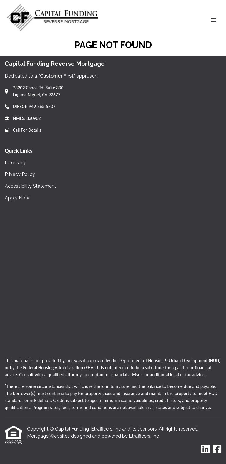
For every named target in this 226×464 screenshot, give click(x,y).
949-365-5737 (42, 106)
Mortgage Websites (49, 436)
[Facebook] (217, 449)
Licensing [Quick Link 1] (15, 162)
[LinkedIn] (205, 449)
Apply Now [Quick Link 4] (17, 198)
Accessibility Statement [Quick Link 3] (30, 186)
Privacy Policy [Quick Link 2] (20, 174)
